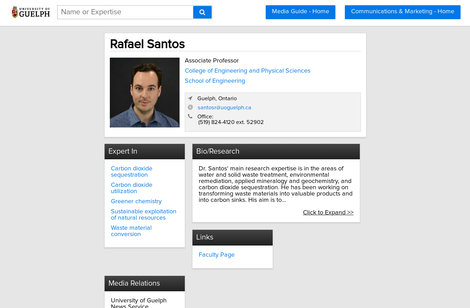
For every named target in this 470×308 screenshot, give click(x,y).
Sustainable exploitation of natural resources (113, 194)
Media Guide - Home (300, 11)
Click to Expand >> (367, 199)
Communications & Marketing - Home (402, 11)
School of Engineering (177, 79)
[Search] (202, 12)
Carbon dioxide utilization (112, 171)
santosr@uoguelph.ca (324, 100)
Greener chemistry (102, 181)
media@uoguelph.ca (315, 253)
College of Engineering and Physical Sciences (210, 69)
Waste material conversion (113, 207)
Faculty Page (200, 240)
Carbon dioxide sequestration (117, 161)
